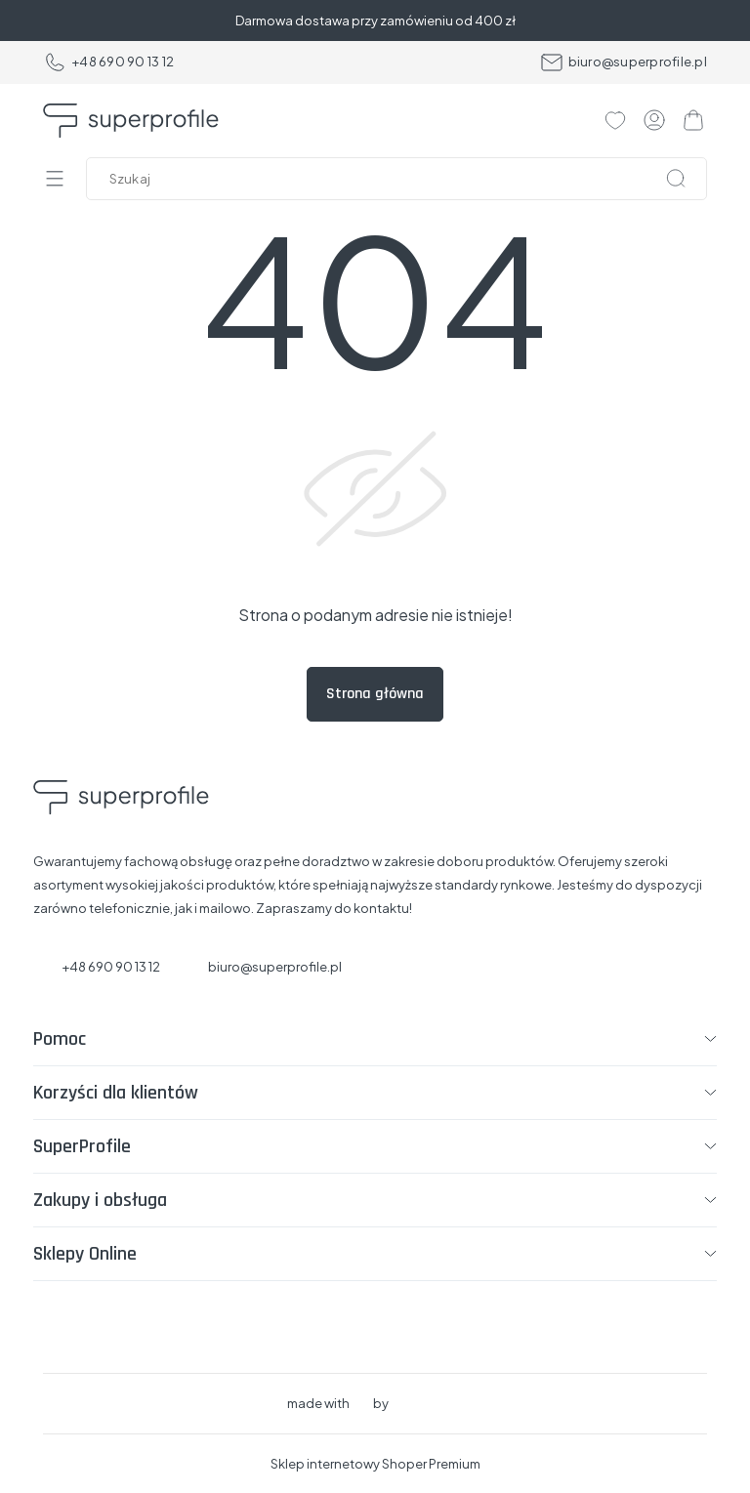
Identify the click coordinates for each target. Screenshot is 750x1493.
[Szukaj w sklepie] (401, 178)
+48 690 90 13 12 (108, 62)
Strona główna (375, 694)
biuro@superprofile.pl (623, 62)
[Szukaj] (676, 178)
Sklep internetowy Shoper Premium (375, 1464)
